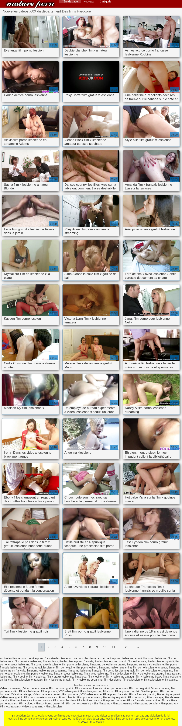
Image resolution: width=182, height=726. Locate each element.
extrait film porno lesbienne (150, 658)
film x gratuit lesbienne (60, 676)
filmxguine (171, 679)
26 (126, 647)
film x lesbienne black (148, 676)
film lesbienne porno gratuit (110, 661)
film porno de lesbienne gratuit (107, 664)
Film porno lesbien (63, 700)
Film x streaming (122, 703)
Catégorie (105, 1)
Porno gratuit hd (54, 703)
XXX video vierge (21, 694)
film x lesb (80, 676)
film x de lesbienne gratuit (148, 673)
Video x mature (160, 688)
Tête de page (70, 1)
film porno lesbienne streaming (154, 670)
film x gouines (37, 676)
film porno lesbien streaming (115, 667)
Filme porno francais (115, 694)
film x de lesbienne (121, 673)
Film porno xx (70, 694)
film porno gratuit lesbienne (39, 667)
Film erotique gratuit (114, 697)
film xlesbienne (113, 679)
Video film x (161, 700)
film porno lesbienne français (84, 670)
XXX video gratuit (68, 691)
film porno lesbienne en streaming (46, 670)
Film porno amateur (89, 697)
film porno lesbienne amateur (150, 667)
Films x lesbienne (29, 691)
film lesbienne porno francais (76, 661)
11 (113, 647)
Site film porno (150, 691)
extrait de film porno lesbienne (115, 658)
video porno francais (116, 688)
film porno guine (65, 667)
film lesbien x (50, 661)
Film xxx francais (10, 706)
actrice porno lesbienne (83, 658)
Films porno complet (127, 691)
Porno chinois (67, 697)
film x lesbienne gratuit (57, 679)
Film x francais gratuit (142, 694)
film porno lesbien (86, 667)
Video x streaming (11, 688)
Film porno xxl (136, 697)
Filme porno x (49, 691)
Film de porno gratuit (61, 688)
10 (105, 647)
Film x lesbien (54, 706)
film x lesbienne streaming (87, 679)
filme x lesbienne (133, 679)
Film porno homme (114, 700)
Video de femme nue (35, 688)
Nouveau (89, 1)
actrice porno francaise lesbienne (48, 658)
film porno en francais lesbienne (145, 664)
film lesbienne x (137, 661)
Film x (39, 703)
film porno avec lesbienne (46, 664)
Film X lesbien (30, 4)
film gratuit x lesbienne (28, 661)
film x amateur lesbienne (67, 673)
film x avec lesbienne (96, 673)
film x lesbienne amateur (120, 676)
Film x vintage (155, 697)
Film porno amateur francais (41, 697)
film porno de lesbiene (75, 664)
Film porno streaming (78, 703)
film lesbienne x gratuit (161, 661)
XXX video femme (90, 694)
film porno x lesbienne (39, 673)
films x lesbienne (154, 679)
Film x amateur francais (88, 688)
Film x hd (108, 691)
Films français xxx (90, 691)
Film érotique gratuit (168, 694)
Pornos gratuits (42, 700)
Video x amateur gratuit (47, 694)
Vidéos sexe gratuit (11, 697)
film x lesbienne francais (28, 679)
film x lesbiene (96, 676)
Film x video (26, 703)
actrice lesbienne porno (13, 658)
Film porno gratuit (139, 688)
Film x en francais (20, 700)
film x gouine (20, 676)
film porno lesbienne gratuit (119, 670)
